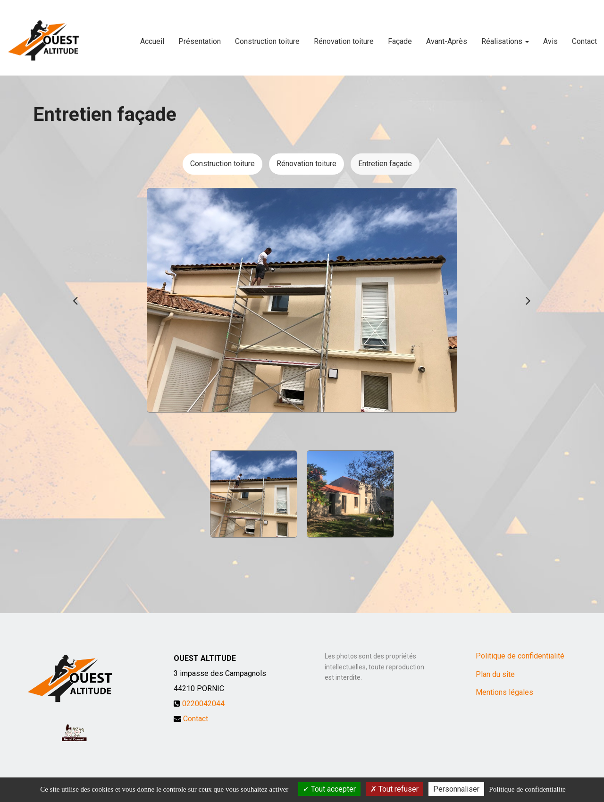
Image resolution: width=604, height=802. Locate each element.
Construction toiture (267, 37)
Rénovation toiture (344, 37)
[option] (302, 300)
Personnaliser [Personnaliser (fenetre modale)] (456, 789)
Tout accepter (329, 789)
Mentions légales (504, 692)
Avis (550, 37)
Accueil (152, 37)
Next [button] (528, 300)
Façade (400, 37)
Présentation (199, 37)
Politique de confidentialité (520, 655)
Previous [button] (75, 300)
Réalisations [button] (505, 37)
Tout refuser (394, 789)
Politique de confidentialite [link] (527, 789)
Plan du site (495, 674)
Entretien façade (385, 163)
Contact (584, 37)
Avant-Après (446, 37)
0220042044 (203, 703)
